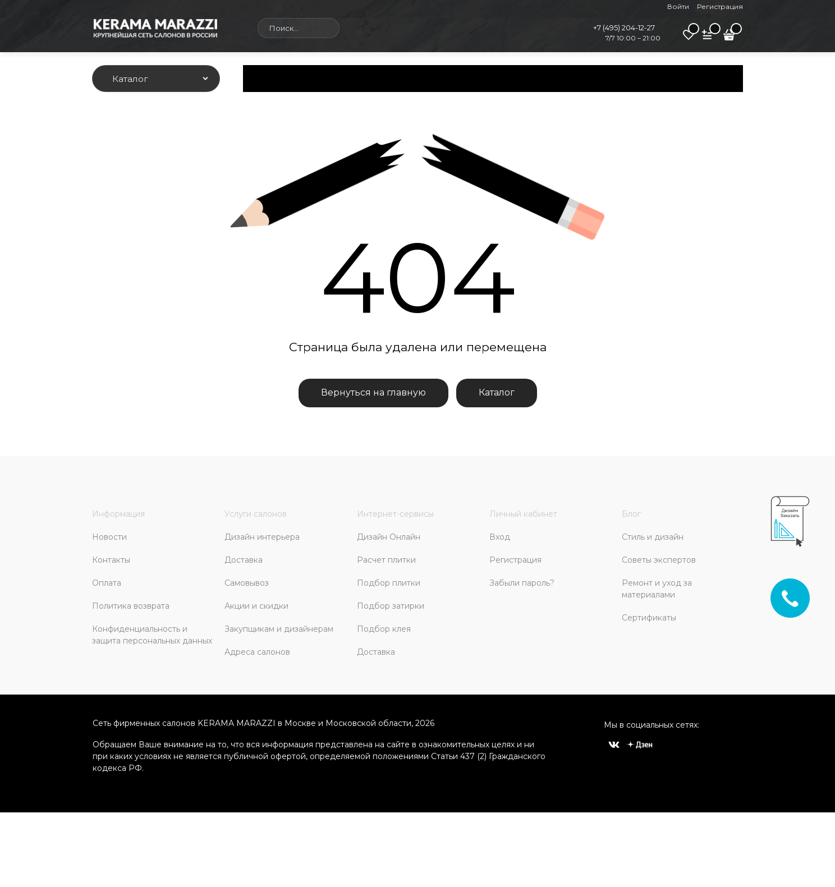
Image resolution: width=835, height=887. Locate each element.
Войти (678, 6)
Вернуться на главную (373, 392)
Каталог (497, 392)
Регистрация (720, 6)
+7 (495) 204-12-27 (624, 27)
